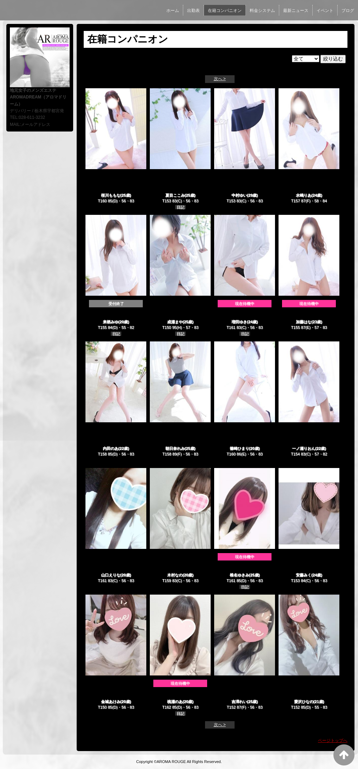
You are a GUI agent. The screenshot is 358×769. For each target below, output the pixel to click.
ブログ (347, 10)
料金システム (262, 10)
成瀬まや (175, 322)
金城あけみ (110, 701)
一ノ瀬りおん (303, 448)
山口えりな (110, 575)
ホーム (172, 10)
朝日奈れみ (175, 448)
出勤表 (193, 10)
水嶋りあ (303, 195)
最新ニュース (295, 10)
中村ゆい (239, 195)
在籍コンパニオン (225, 10)
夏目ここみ (175, 195)
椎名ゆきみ (239, 575)
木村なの (175, 575)
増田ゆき (239, 322)
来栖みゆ (110, 322)
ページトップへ (332, 740)
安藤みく (303, 575)
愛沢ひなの (303, 701)
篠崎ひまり (239, 448)
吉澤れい (239, 701)
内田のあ (110, 448)
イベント (325, 10)
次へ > (220, 78)
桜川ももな (110, 195)
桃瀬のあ (175, 701)
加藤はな (303, 322)
